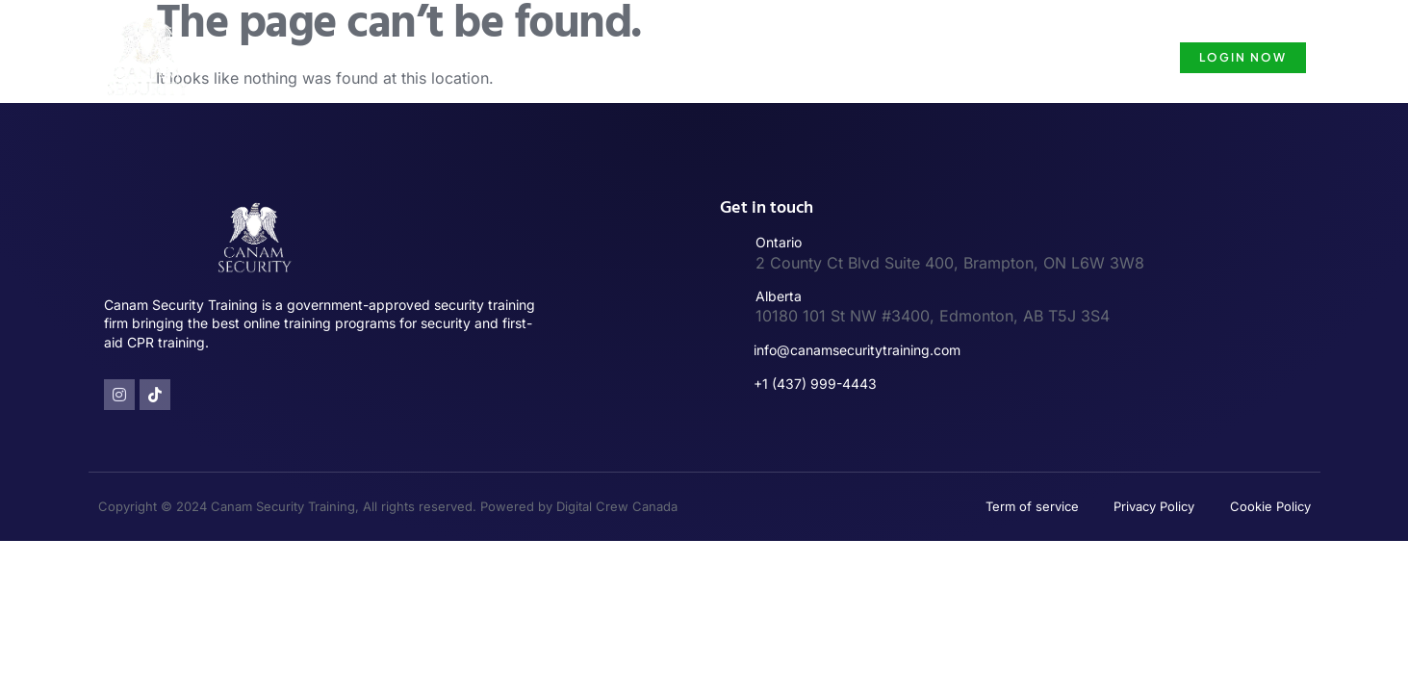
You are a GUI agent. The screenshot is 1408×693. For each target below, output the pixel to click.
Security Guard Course (1056, 57)
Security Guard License (862, 57)
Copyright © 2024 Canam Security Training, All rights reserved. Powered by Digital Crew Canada (388, 506)
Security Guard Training (664, 57)
